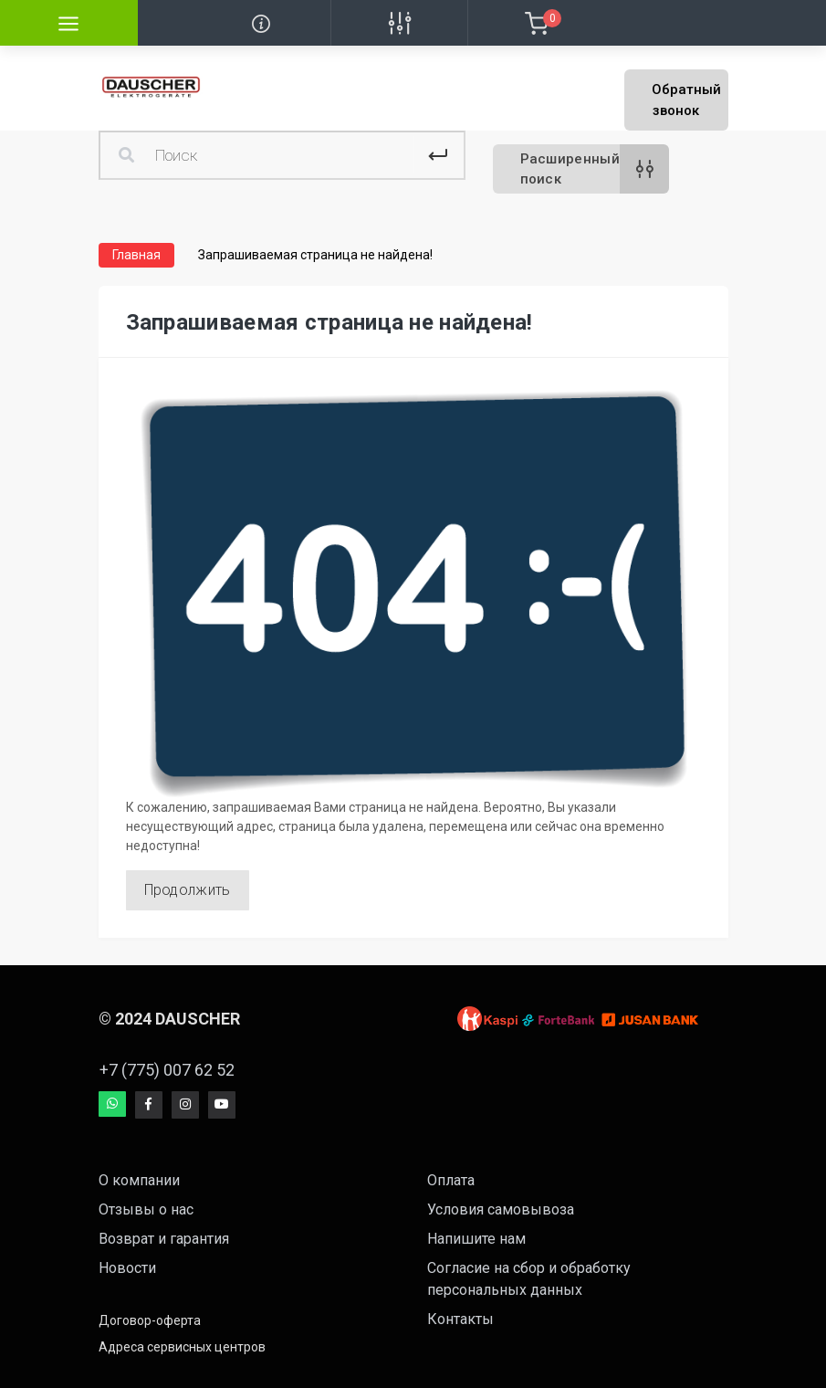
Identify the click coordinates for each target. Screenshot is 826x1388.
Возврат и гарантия (164, 1238)
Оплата (451, 1180)
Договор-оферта (150, 1320)
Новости (127, 1268)
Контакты (460, 1319)
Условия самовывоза (500, 1209)
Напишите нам (476, 1238)
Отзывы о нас (146, 1209)
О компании (139, 1180)
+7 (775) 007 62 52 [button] (167, 1069)
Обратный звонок (686, 100)
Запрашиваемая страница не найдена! (315, 254)
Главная (136, 254)
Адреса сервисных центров (182, 1347)
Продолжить (187, 890)
